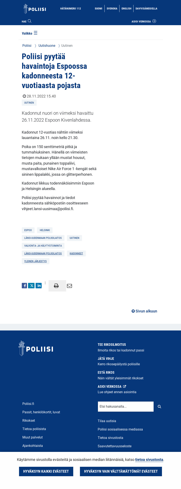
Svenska (113, 8)
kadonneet (76, 253)
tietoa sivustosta (149, 460)
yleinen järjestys (35, 261)
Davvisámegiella (146, 8)
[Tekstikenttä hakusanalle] (126, 406)
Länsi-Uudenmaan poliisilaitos (43, 253)
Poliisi (26, 46)
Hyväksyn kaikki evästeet (46, 471)
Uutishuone (46, 46)
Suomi (99, 8)
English (127, 8)
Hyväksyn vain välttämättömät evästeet (121, 471)
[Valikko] (30, 34)
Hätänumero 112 (70, 8)
